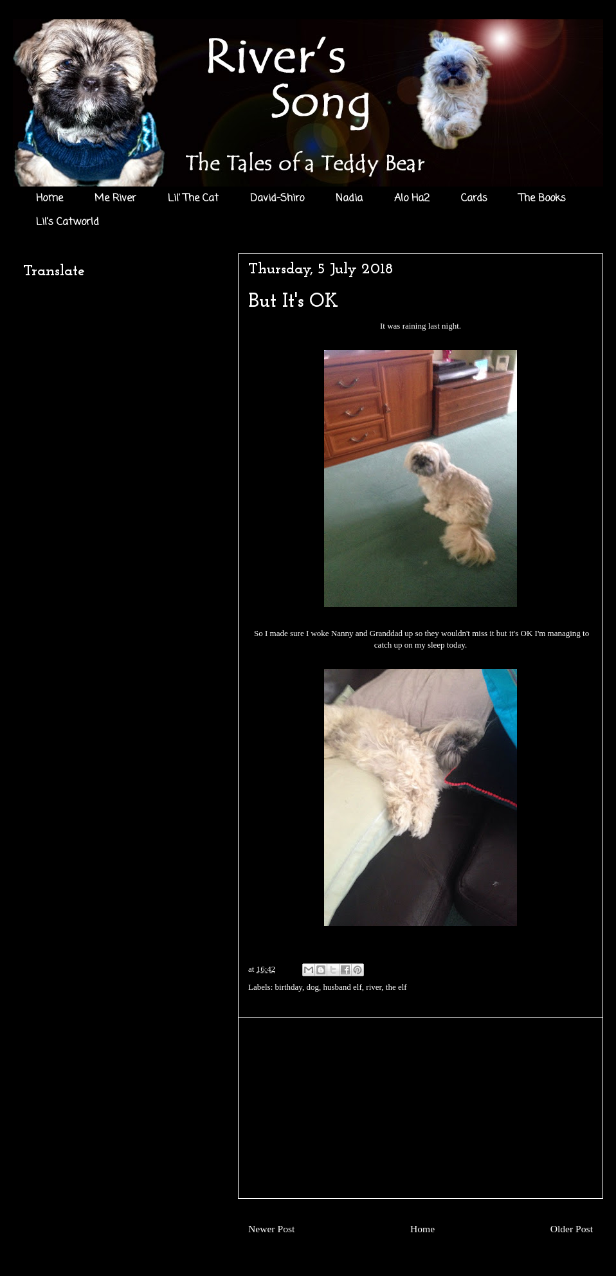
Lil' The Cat (193, 198)
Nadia (349, 198)
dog (313, 987)
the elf (396, 987)
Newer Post (271, 1228)
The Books (542, 198)
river (373, 987)
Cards (474, 198)
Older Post (571, 1228)
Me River (115, 198)
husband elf (342, 987)
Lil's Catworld (67, 222)
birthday (288, 987)
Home (49, 198)
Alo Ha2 (412, 198)
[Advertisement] (420, 1108)
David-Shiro (277, 198)
